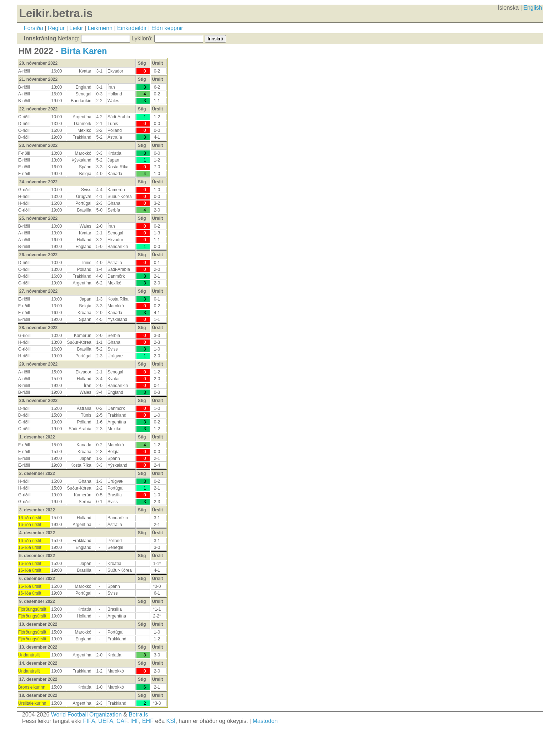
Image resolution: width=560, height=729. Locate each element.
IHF (134, 721)
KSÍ (171, 721)
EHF (148, 721)
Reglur (56, 28)
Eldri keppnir (167, 28)
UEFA (105, 721)
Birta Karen (84, 51)
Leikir (76, 28)
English (533, 8)
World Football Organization (86, 714)
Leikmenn (100, 28)
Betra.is (138, 714)
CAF (121, 721)
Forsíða (33, 28)
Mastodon (265, 721)
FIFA (89, 721)
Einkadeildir (132, 28)
